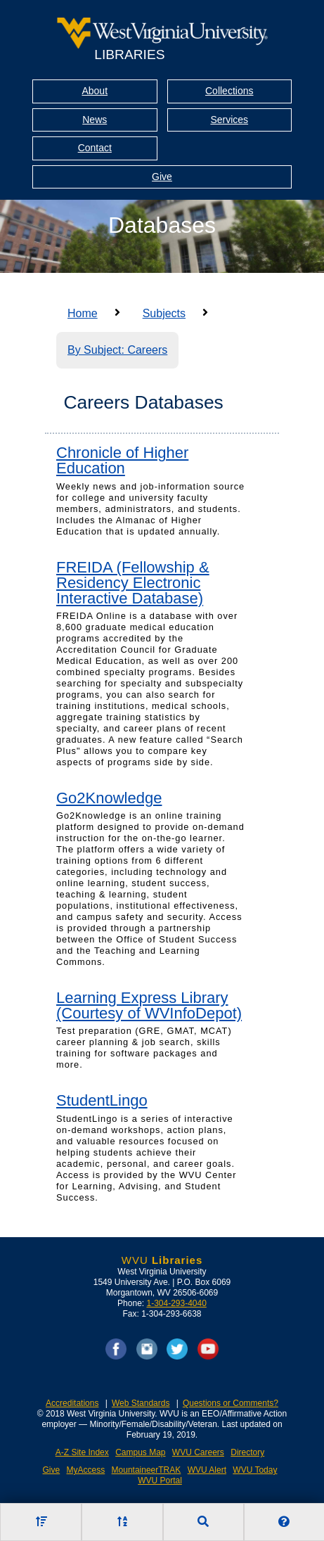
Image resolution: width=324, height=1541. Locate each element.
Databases (162, 225)
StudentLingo (102, 1100)
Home (82, 313)
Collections (229, 90)
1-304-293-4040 (176, 1303)
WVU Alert (207, 1470)
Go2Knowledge (109, 798)
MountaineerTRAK (146, 1470)
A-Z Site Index (82, 1452)
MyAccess (86, 1470)
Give (162, 176)
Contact (95, 147)
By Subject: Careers (117, 350)
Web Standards (141, 1403)
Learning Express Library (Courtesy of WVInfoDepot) (149, 1005)
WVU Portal (160, 1480)
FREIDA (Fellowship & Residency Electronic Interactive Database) (132, 582)
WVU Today (255, 1470)
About (95, 90)
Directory (247, 1452)
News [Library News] (94, 119)
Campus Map (140, 1452)
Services (229, 119)
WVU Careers (198, 1452)
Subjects (164, 313)
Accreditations (72, 1403)
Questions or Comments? (230, 1403)
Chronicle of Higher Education (122, 460)
